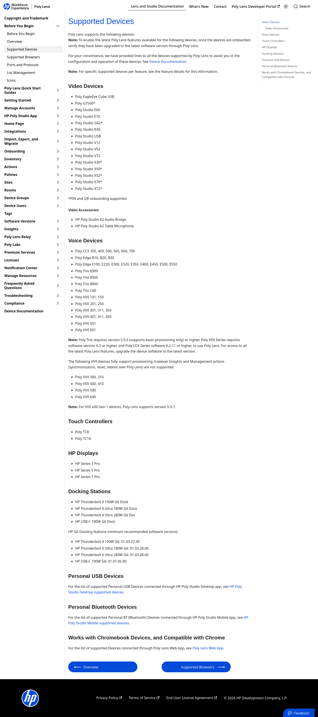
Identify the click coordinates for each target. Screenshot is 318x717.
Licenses (11, 260)
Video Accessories (276, 28)
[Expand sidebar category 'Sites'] (58, 182)
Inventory (12, 159)
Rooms (10, 190)
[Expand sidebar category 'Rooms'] (58, 190)
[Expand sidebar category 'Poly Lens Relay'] (58, 236)
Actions (10, 166)
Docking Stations (273, 54)
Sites (8, 182)
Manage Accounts (19, 108)
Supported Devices (22, 49)
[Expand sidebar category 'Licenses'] (58, 260)
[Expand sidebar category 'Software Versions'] (58, 221)
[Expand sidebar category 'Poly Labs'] (58, 244)
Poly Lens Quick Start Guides (22, 90)
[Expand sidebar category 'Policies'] (58, 174)
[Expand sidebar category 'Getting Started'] (58, 100)
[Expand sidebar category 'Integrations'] (58, 131)
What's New (198, 6)
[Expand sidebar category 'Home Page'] (58, 123)
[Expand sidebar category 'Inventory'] (58, 159)
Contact (220, 6)
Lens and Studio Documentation (157, 6)
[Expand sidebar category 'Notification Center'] (58, 267)
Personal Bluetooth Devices (279, 66)
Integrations (15, 131)
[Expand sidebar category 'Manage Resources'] (58, 275)
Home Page (14, 123)
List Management (21, 72)
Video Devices (271, 22)
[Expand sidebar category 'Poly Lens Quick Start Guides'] (58, 90)
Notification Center (21, 267)
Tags (8, 213)
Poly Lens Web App (207, 648)
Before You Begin (19, 26)
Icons (11, 80)
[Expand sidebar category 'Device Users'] (58, 205)
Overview (14, 41)
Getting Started (17, 100)
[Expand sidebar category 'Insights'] (58, 229)
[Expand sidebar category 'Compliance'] (58, 303)
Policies (10, 174)
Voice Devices (270, 35)
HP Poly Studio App (20, 115)
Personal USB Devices (276, 60)
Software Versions (19, 221)
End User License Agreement (191, 697)
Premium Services (19, 252)
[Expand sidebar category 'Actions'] (58, 166)
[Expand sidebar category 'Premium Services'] (58, 252)
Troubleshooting (18, 295)
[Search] (303, 6)
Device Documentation (23, 311)
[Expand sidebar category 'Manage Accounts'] (58, 108)
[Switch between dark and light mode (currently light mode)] (285, 6)
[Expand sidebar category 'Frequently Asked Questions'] (58, 285)
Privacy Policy (109, 697)
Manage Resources (20, 275)
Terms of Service (144, 697)
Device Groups (16, 198)
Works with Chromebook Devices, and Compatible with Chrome (286, 74)
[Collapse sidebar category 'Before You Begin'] (58, 25)
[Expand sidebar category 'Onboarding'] (58, 151)
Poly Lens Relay (17, 236)
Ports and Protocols (23, 64)
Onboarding (14, 151)
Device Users (15, 205)
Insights (11, 229)
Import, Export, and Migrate (21, 141)
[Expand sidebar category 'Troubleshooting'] (58, 295)
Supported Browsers (23, 57)
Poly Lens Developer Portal (256, 6)
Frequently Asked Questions (19, 285)
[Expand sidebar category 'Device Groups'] (58, 197)
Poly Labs (12, 244)
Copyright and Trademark (26, 18)
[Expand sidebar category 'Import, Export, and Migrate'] (58, 141)
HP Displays (269, 47)
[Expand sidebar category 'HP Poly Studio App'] (58, 115)
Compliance (14, 303)
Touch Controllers (273, 41)
